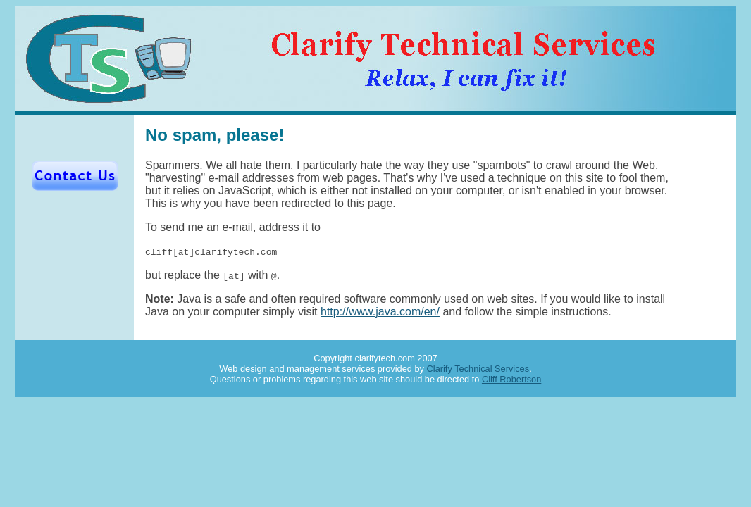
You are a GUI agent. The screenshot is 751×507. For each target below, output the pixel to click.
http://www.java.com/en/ (380, 312)
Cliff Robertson (511, 379)
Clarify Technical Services (478, 368)
